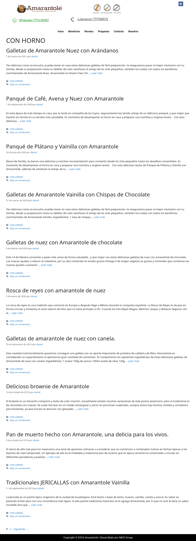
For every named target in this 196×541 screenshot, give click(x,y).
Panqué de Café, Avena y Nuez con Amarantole (65, 98)
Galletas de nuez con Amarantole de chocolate (64, 242)
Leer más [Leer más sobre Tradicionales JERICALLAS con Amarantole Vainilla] (36, 505)
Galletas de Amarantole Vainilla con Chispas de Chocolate (78, 194)
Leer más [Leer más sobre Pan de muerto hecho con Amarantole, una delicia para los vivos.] (54, 457)
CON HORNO (16, 81)
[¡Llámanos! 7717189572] (72, 19)
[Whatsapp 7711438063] (14, 20)
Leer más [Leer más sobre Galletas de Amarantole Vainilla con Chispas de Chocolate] (99, 217)
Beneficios (74, 31)
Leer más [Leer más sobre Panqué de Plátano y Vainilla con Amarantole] (75, 169)
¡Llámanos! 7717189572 (92, 19)
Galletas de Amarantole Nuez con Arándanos (62, 50)
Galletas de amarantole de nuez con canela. (60, 338)
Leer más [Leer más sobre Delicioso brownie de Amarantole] (83, 409)
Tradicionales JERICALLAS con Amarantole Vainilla (68, 482)
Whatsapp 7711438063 (34, 20)
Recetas (89, 31)
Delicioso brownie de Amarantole (47, 386)
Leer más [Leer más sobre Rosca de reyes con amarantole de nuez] (17, 313)
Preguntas (103, 31)
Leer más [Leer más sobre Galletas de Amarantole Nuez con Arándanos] (97, 73)
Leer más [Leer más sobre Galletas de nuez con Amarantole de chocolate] (46, 265)
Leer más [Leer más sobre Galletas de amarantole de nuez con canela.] (133, 361)
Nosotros (133, 31)
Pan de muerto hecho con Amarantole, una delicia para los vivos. (87, 434)
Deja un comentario (20, 84)
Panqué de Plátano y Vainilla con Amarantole (62, 146)
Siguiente (20, 529)
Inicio (61, 31)
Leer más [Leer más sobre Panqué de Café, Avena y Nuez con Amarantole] (25, 121)
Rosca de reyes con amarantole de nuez (56, 290)
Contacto (119, 31)
